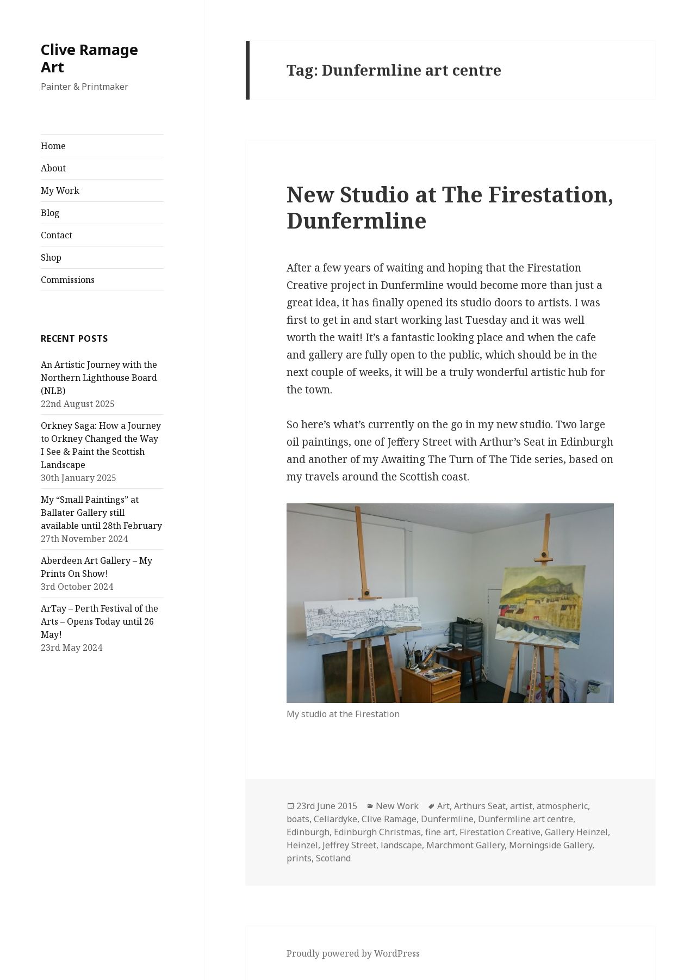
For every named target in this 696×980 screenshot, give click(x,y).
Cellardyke (335, 819)
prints (299, 858)
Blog (50, 213)
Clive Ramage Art (89, 58)
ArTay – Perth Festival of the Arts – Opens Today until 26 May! (99, 621)
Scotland (333, 858)
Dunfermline (447, 819)
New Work (397, 806)
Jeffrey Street (349, 845)
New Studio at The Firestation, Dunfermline (450, 207)
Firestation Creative (499, 832)
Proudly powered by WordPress (353, 953)
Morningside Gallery (550, 845)
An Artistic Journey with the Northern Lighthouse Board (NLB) (99, 378)
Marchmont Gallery (465, 845)
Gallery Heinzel (576, 832)
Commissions (68, 280)
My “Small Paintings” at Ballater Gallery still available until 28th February (101, 513)
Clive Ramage (389, 819)
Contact (56, 235)
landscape (401, 845)
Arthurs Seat (480, 806)
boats (298, 819)
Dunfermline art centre (525, 819)
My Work (60, 190)
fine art (440, 832)
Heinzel (302, 845)
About (53, 168)
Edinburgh (308, 832)
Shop (51, 257)
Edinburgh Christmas (377, 832)
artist (521, 806)
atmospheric (562, 806)
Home (53, 146)
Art (443, 806)
